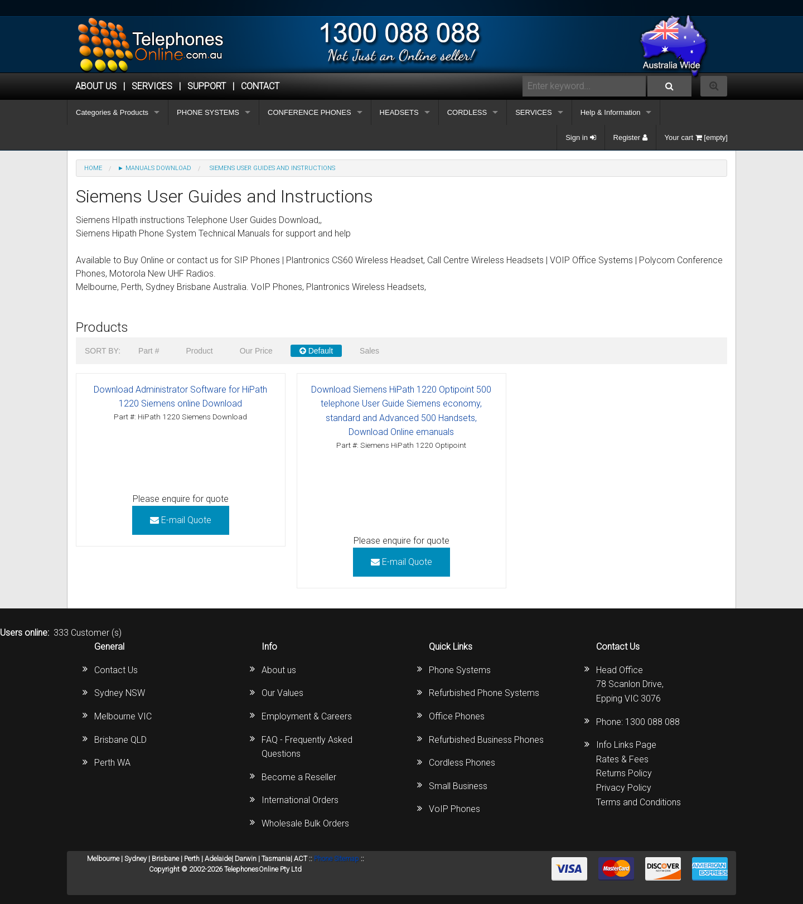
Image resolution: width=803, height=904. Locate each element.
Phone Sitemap (336, 858)
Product (199, 350)
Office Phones (457, 716)
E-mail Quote (180, 520)
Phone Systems (460, 670)
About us (279, 670)
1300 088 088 (652, 722)
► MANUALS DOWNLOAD (154, 168)
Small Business (458, 786)
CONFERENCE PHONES (309, 112)
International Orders (300, 800)
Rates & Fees (622, 759)
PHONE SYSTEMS (208, 112)
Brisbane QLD (120, 739)
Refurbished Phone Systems (484, 693)
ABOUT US (96, 86)
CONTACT (260, 86)
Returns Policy (624, 773)
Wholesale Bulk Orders (305, 823)
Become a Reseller (299, 777)
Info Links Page (626, 744)
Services (152, 86)
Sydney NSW (119, 693)
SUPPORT (206, 86)
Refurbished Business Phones (486, 739)
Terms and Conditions (638, 802)
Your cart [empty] (696, 137)
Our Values (282, 693)
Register (630, 137)
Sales (369, 350)
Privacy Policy (623, 787)
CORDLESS (467, 112)
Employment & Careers (307, 716)
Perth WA (112, 762)
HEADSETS (399, 112)
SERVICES (533, 112)
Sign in (580, 137)
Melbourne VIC (123, 716)
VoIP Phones (454, 809)
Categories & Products (112, 112)
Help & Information (611, 112)
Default (316, 350)
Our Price (256, 350)
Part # (148, 350)
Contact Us (116, 670)
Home (93, 168)
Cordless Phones (462, 762)
